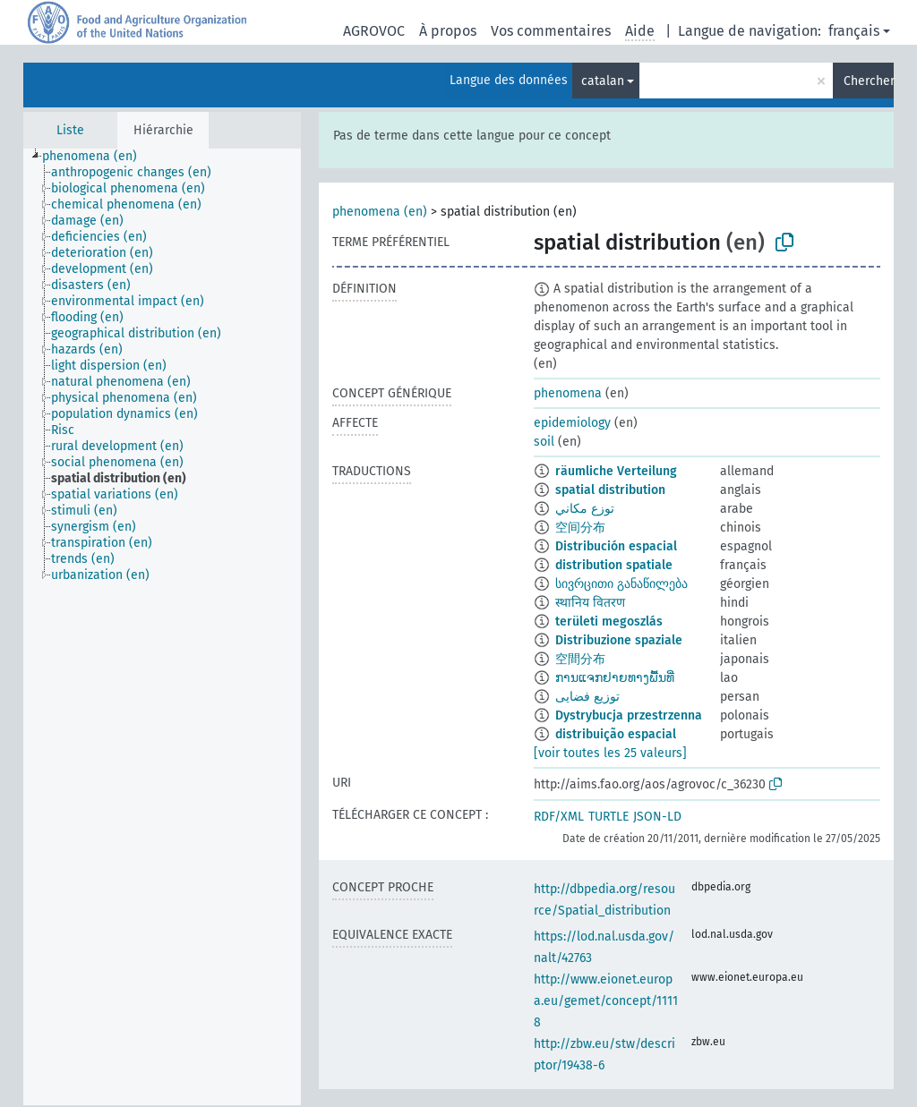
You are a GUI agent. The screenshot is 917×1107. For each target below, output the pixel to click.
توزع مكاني (584, 508)
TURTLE (608, 816)
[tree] (162, 627)
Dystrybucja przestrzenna (628, 715)
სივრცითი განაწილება (621, 584)
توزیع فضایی (587, 696)
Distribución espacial (616, 546)
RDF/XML (559, 816)
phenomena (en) (379, 211)
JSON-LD (657, 816)
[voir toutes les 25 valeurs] (610, 753)
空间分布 (580, 527)
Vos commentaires (551, 30)
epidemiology (572, 422)
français (853, 30)
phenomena (568, 393)
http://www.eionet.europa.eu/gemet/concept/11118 (606, 1001)
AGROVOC (374, 30)
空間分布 (580, 659)
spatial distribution (610, 490)
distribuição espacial (615, 734)
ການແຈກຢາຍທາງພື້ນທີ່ (614, 677)
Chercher (869, 81)
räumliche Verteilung (616, 471)
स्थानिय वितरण (590, 602)
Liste (70, 130)
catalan (602, 81)
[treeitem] (97, 157)
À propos (447, 30)
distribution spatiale (614, 565)
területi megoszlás (609, 621)
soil (544, 441)
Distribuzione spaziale (618, 640)
